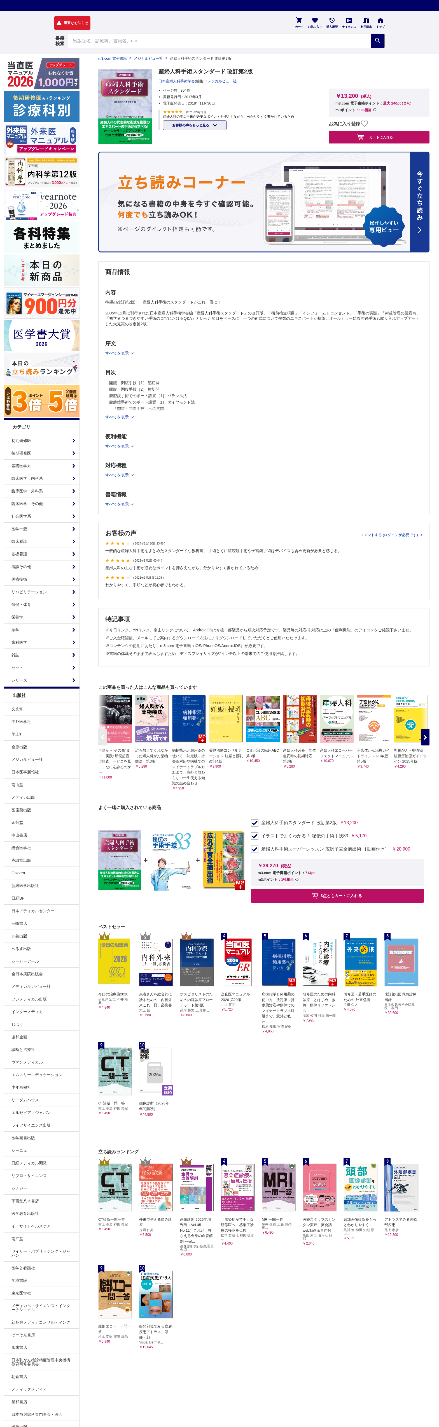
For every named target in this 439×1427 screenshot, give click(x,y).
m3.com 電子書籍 (112, 58)
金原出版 (19, 747)
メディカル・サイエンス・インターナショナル (40, 1307)
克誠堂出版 (21, 860)
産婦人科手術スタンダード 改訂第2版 (299, 823)
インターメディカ (27, 1011)
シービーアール (25, 961)
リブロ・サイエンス (29, 1175)
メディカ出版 (23, 797)
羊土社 (17, 734)
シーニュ (19, 1150)
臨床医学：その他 (27, 503)
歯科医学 (19, 642)
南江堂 (17, 1238)
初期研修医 (21, 440)
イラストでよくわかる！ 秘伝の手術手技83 (304, 836)
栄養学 (17, 617)
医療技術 (19, 579)
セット (17, 667)
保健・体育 (21, 604)
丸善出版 (19, 936)
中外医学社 (21, 721)
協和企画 (19, 1037)
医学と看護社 (23, 1268)
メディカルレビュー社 (31, 986)
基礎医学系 (21, 466)
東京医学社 (21, 1293)
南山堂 (17, 784)
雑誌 (15, 655)
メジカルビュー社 (27, 759)
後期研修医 (21, 453)
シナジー (19, 1188)
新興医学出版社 (25, 885)
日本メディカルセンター (33, 911)
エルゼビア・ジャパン (31, 1112)
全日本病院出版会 (27, 974)
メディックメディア (29, 1389)
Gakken (18, 873)
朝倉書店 (19, 1376)
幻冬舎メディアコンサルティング (40, 1322)
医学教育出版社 (25, 1213)
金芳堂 (17, 822)
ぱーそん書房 (23, 1335)
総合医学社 (21, 847)
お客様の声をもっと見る (191, 125)
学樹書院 (19, 1280)
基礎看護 (19, 554)
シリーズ (19, 680)
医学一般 (19, 529)
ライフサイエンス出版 (31, 1125)
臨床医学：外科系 (27, 491)
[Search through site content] (219, 41)
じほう (17, 1024)
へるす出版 (21, 948)
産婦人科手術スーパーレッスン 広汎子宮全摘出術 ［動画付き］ (325, 849)
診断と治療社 (23, 1049)
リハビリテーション (29, 592)
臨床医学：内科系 (27, 478)
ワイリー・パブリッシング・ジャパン (40, 1253)
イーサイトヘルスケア (31, 1226)
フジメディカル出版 (29, 999)
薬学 (15, 629)
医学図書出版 (23, 1138)
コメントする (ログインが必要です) (389, 535)
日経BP (18, 898)
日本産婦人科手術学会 (176, 81)
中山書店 (19, 835)
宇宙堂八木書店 (25, 1201)
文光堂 (17, 709)
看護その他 (21, 566)
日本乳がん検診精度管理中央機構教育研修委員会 (40, 1362)
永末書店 (19, 1347)
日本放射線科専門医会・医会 (36, 1414)
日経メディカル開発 (29, 1163)
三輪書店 (19, 923)
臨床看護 (19, 541)
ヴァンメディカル (27, 1062)
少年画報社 (21, 1087)
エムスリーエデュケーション (36, 1074)
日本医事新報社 (25, 772)
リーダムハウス (25, 1100)
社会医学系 (21, 516)
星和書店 (19, 1402)
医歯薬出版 (21, 810)
